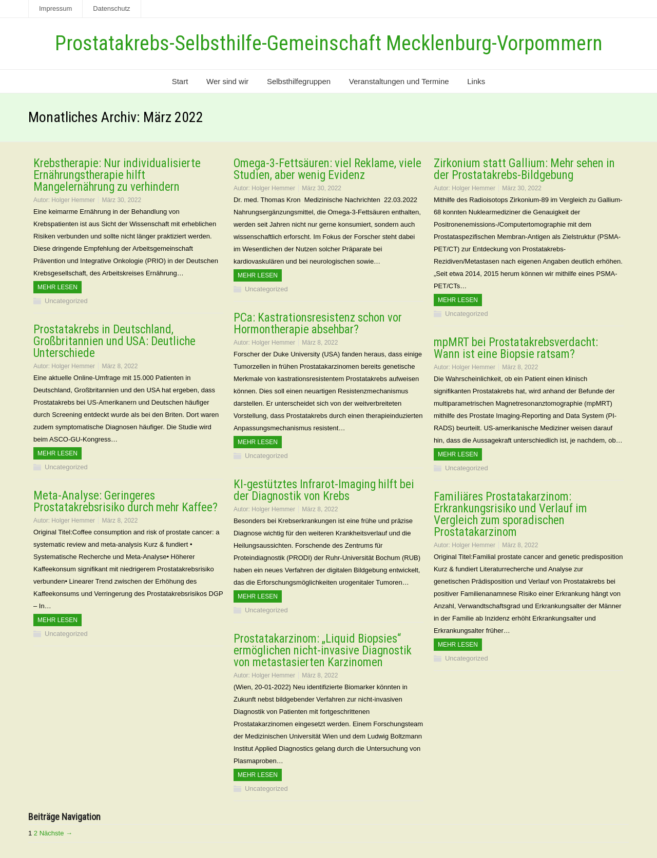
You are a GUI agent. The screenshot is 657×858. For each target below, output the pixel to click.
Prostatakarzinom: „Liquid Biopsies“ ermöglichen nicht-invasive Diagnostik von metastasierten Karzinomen (323, 650)
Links (476, 81)
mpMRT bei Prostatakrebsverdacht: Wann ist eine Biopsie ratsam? (516, 348)
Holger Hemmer (73, 200)
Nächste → (56, 833)
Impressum (55, 8)
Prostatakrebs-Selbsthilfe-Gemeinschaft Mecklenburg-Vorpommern (329, 43)
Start (180, 81)
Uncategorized (66, 301)
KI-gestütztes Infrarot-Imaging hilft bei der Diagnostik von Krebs (324, 490)
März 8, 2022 (320, 342)
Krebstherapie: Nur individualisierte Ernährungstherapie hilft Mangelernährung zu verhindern (117, 175)
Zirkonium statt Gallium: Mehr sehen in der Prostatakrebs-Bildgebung (524, 169)
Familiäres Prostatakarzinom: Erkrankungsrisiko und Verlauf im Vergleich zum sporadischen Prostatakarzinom (510, 514)
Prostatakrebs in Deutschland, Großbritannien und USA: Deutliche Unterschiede (114, 341)
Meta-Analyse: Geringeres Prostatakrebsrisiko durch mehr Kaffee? (125, 501)
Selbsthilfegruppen (299, 81)
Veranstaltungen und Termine (399, 81)
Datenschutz (111, 8)
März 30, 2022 (121, 200)
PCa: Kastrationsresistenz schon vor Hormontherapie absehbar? (318, 323)
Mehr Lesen (57, 287)
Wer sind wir (227, 81)
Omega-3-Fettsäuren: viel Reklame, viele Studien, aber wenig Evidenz (327, 169)
